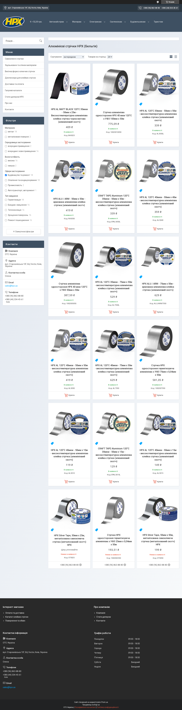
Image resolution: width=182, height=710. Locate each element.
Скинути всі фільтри (24, 231)
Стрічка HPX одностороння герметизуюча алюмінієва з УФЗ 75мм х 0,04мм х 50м (158, 370)
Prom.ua (104, 702)
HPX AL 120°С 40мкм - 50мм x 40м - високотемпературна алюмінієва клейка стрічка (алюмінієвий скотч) (158, 202)
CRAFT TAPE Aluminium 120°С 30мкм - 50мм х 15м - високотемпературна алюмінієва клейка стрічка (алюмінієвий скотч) (114, 455)
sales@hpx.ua (11, 286)
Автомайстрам (56, 22)
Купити (72, 142)
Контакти (9, 109)
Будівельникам (137, 22)
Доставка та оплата (14, 84)
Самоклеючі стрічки (14, 59)
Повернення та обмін (15, 621)
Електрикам (96, 22)
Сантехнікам (116, 22)
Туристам (158, 22)
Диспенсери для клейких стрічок (20, 78)
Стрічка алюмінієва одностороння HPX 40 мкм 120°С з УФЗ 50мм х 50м (69, 286)
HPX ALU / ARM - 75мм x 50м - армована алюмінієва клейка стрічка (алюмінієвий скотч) (158, 286)
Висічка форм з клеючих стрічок (20, 71)
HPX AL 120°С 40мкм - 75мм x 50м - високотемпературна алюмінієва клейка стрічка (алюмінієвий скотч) (114, 370)
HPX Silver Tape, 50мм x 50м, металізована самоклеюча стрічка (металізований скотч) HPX (158, 540)
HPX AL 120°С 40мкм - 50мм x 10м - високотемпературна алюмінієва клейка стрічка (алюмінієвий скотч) (69, 455)
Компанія (100, 613)
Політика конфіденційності (108, 707)
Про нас (8, 103)
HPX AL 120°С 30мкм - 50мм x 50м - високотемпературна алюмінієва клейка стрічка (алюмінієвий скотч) (158, 115)
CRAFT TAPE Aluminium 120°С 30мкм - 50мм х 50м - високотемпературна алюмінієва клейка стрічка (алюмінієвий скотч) (114, 202)
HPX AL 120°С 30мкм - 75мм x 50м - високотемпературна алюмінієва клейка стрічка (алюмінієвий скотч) (114, 287)
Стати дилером (103, 617)
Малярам (76, 22)
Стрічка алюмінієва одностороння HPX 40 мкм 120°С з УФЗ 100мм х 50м (114, 115)
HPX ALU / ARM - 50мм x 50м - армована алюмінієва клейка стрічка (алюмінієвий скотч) (69, 202)
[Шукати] (40, 40)
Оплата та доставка (14, 613)
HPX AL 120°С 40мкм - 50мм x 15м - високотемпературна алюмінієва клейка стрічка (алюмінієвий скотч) (158, 455)
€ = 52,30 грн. (36, 22)
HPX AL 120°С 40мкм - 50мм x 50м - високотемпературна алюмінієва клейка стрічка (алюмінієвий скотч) (69, 370)
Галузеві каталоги (13, 90)
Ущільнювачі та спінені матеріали (20, 65)
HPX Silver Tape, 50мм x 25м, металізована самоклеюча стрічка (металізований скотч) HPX (69, 540)
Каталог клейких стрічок (16, 617)
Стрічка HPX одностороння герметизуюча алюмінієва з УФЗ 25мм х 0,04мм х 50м (114, 540)
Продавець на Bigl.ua (91, 705)
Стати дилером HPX (14, 97)
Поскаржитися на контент (85, 707)
